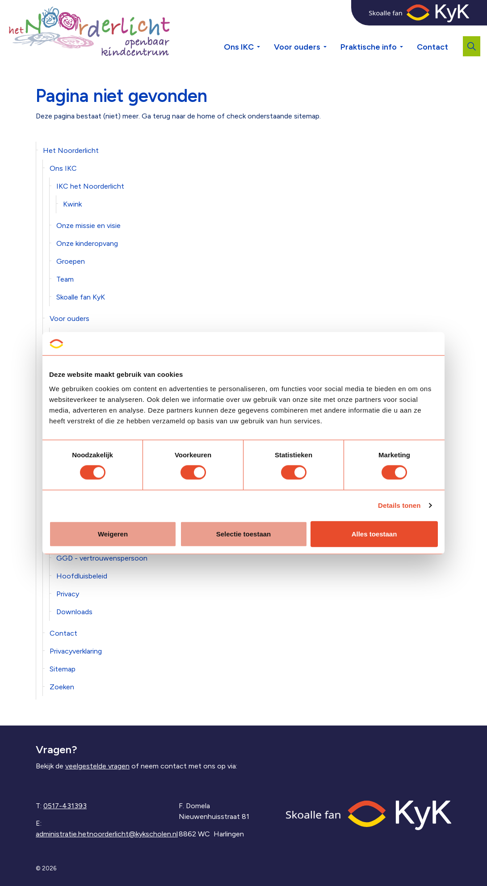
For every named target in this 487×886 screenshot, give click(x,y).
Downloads (74, 612)
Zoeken (62, 687)
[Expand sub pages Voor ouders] (331, 31)
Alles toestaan (374, 533)
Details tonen (399, 505)
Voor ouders (297, 47)
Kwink (72, 204)
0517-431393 (65, 806)
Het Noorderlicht (71, 150)
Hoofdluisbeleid (81, 576)
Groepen (70, 261)
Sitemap (63, 669)
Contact (432, 47)
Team (65, 279)
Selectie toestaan (243, 533)
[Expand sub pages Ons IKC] (264, 31)
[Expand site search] (471, 46)
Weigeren (113, 533)
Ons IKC (239, 47)
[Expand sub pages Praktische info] (407, 31)
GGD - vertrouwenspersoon (101, 558)
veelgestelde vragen (97, 766)
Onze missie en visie (88, 225)
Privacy (67, 594)
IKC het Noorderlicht (90, 186)
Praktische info (368, 47)
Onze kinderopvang (87, 243)
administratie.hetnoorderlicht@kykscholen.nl (107, 834)
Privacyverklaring (76, 651)
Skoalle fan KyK (80, 297)
